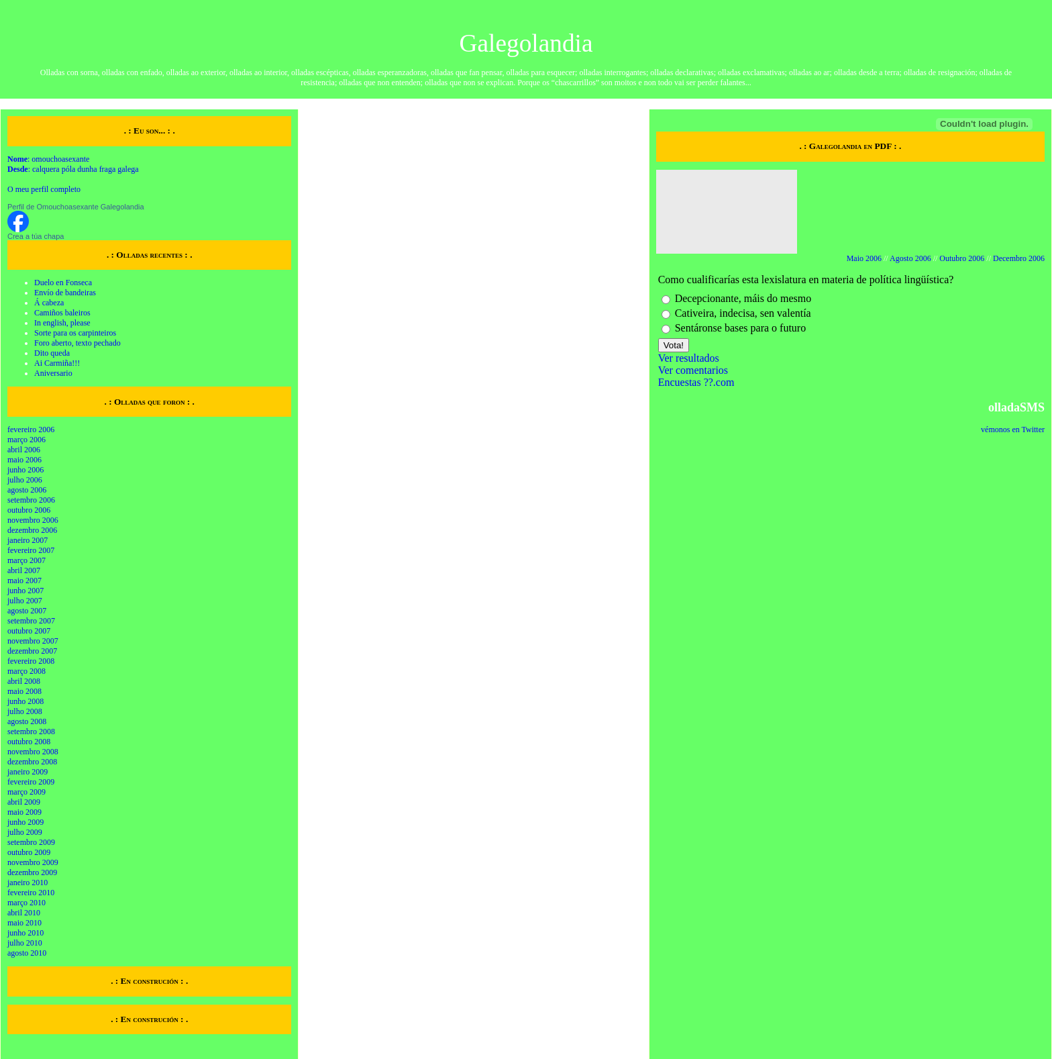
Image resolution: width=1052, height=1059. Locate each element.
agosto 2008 (26, 721)
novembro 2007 (32, 641)
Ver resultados (688, 358)
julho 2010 (24, 943)
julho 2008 (24, 711)
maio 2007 (24, 580)
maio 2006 (24, 459)
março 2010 (26, 902)
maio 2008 (24, 691)
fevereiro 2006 (30, 429)
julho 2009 (24, 832)
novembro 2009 (32, 862)
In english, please (62, 322)
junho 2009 (25, 822)
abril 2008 (23, 681)
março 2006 (26, 439)
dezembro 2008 (32, 761)
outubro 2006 (28, 510)
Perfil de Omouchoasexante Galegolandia (75, 207)
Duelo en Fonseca (63, 282)
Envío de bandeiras (65, 292)
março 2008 (26, 671)
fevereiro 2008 (30, 661)
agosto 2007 (26, 610)
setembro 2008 (31, 731)
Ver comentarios (693, 370)
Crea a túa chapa (35, 236)
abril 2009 (23, 802)
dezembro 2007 (32, 651)
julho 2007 (24, 600)
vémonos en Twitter (1013, 429)
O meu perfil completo (44, 189)
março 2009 (26, 792)
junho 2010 (25, 933)
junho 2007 (25, 590)
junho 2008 (25, 701)
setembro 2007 (31, 620)
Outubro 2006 (961, 258)
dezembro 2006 (32, 530)
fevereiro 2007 (30, 550)
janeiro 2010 (27, 882)
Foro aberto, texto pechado (77, 343)
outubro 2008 (28, 741)
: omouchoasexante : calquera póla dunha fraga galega (73, 164)
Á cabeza (49, 302)
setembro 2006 (31, 500)
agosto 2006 (26, 490)
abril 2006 (23, 449)
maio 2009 (24, 812)
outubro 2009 (28, 852)
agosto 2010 (26, 953)
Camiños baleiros (62, 312)
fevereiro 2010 (30, 892)
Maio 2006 (864, 258)
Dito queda (52, 353)
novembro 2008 (32, 751)
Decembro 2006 (1019, 258)
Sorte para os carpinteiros (75, 333)
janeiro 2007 (27, 540)
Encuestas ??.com (696, 382)
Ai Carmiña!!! (57, 363)
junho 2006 (25, 469)
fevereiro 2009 (30, 782)
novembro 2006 (32, 520)
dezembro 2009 (32, 872)
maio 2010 (24, 922)
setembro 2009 (31, 842)
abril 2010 (23, 912)
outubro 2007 (28, 631)
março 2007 (26, 560)
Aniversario (53, 373)
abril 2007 (23, 570)
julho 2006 (24, 480)
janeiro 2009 (27, 771)
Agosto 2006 (910, 258)
